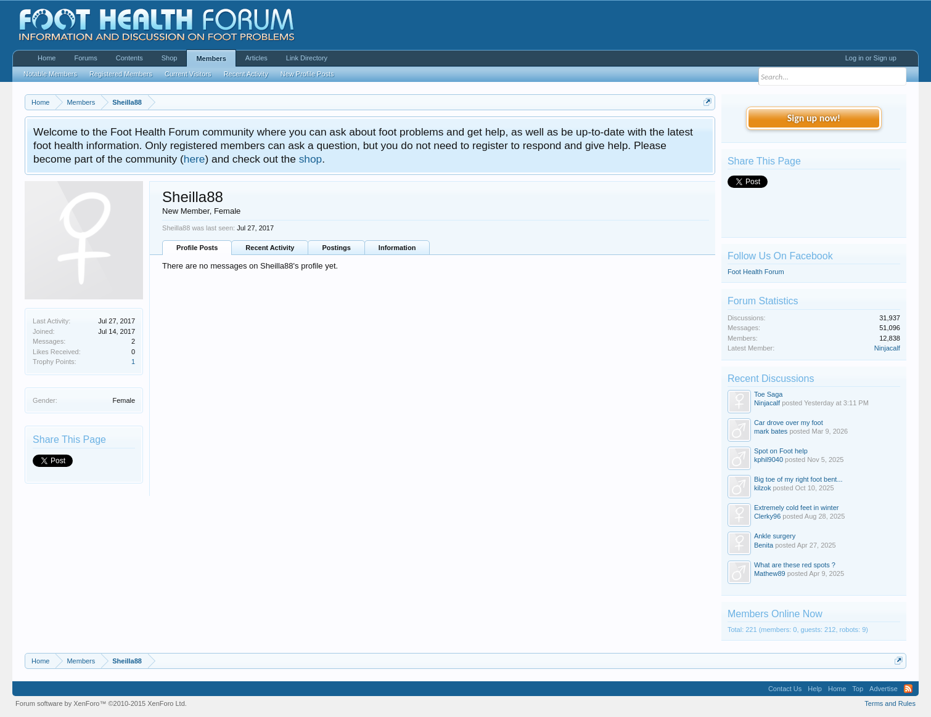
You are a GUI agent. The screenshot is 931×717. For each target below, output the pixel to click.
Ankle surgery (774, 536)
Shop (170, 58)
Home (46, 58)
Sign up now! (813, 118)
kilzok (762, 488)
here (194, 159)
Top (857, 688)
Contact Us (785, 688)
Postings (336, 247)
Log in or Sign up (870, 58)
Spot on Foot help (781, 451)
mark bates (770, 431)
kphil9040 (768, 459)
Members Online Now (775, 614)
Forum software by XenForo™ (101, 703)
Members (211, 58)
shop (310, 159)
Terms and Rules (890, 703)
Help (815, 688)
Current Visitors (188, 74)
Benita (763, 545)
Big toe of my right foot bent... (798, 479)
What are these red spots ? (794, 565)
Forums (85, 58)
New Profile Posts (307, 74)
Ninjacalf (887, 348)
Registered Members (120, 74)
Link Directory (306, 58)
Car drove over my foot (788, 422)
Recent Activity (269, 247)
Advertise (883, 688)
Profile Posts (197, 247)
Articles (256, 58)
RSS (908, 688)
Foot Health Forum (756, 271)
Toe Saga (768, 394)
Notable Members (50, 74)
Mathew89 (769, 573)
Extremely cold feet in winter (796, 507)
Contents (129, 58)
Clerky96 (767, 516)
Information (397, 247)
